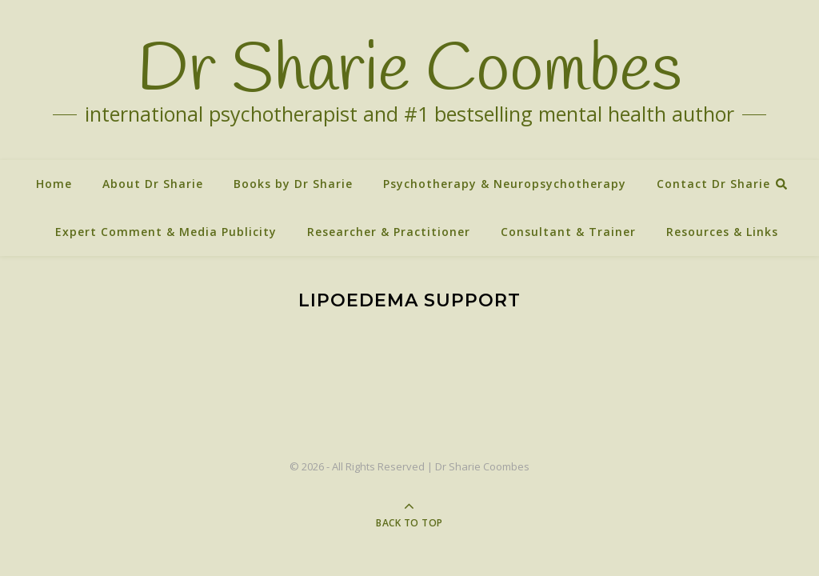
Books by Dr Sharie (293, 183)
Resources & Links (722, 231)
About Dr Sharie (152, 183)
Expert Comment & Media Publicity (166, 231)
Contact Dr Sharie (713, 183)
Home (54, 183)
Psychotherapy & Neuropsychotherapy (504, 183)
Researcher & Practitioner (388, 231)
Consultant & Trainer (568, 231)
